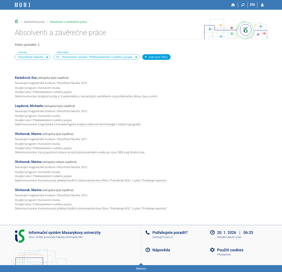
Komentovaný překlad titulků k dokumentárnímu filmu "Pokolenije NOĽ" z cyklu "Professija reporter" (102, 180)
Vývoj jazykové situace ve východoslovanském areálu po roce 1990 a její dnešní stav (91, 152)
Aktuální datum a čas (229, 237)
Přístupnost (223, 254)
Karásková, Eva (25, 78)
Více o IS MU (36, 237)
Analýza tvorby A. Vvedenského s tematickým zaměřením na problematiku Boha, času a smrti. (98, 96)
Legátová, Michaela (29, 106)
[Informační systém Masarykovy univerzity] (22, 5)
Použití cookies (230, 250)
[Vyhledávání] (243, 5)
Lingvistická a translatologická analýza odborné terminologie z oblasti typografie (89, 124)
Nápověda (161, 250)
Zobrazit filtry (156, 57)
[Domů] (233, 5)
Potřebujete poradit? (170, 232)
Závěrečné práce (34, 22)
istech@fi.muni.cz (162, 237)
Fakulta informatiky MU (69, 237)
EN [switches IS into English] (252, 4)
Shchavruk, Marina (28, 134)
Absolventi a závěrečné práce (68, 22)
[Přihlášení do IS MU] (262, 5)
